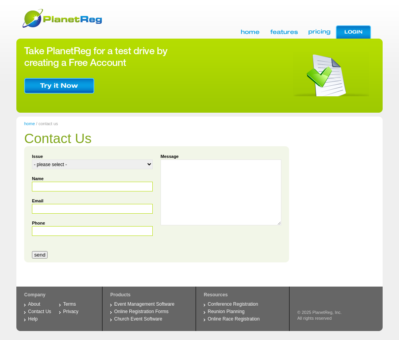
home (29, 123)
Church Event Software (138, 319)
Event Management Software (144, 304)
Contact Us (39, 311)
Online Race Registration (234, 319)
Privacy (70, 311)
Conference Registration (233, 304)
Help (33, 319)
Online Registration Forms (141, 311)
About (34, 304)
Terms (69, 304)
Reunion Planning (226, 311)
